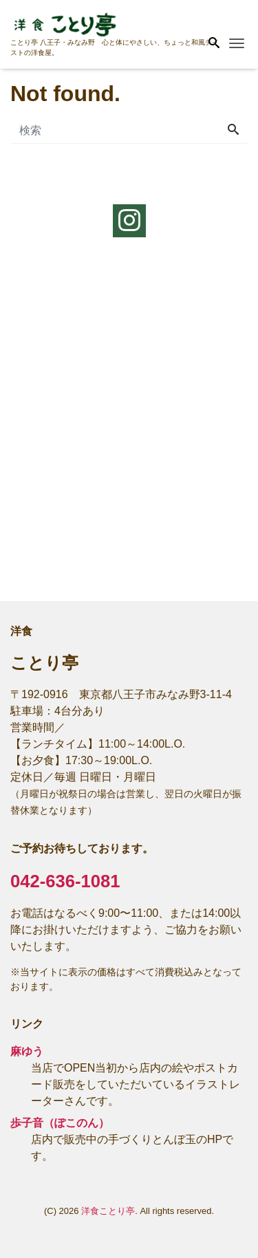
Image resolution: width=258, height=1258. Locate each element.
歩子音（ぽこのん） (59, 1123)
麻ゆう (26, 1051)
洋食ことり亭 (108, 1211)
